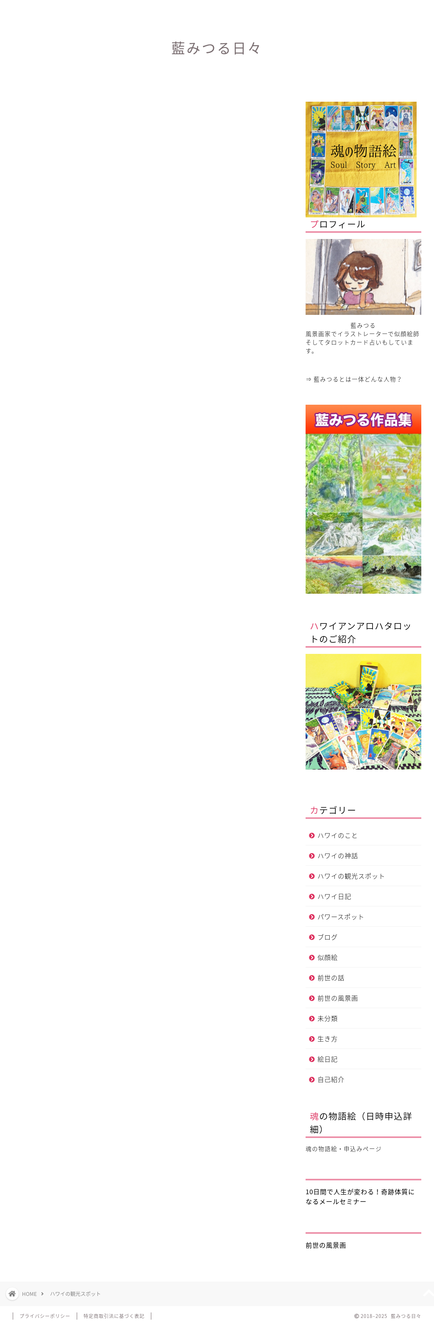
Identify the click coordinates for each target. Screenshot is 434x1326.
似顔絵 (327, 957)
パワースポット (340, 916)
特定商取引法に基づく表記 (114, 1316)
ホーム (115, 10)
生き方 (327, 1038)
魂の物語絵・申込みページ (344, 1148)
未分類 (327, 1018)
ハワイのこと (337, 835)
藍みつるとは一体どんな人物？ (358, 379)
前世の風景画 (337, 998)
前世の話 (331, 977)
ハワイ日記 (334, 896)
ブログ (327, 937)
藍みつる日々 (217, 48)
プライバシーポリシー (44, 1316)
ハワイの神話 (337, 855)
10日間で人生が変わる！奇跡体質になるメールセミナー (360, 1196)
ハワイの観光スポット (351, 876)
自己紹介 (331, 1079)
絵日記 (327, 1059)
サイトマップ (319, 10)
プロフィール (217, 10)
